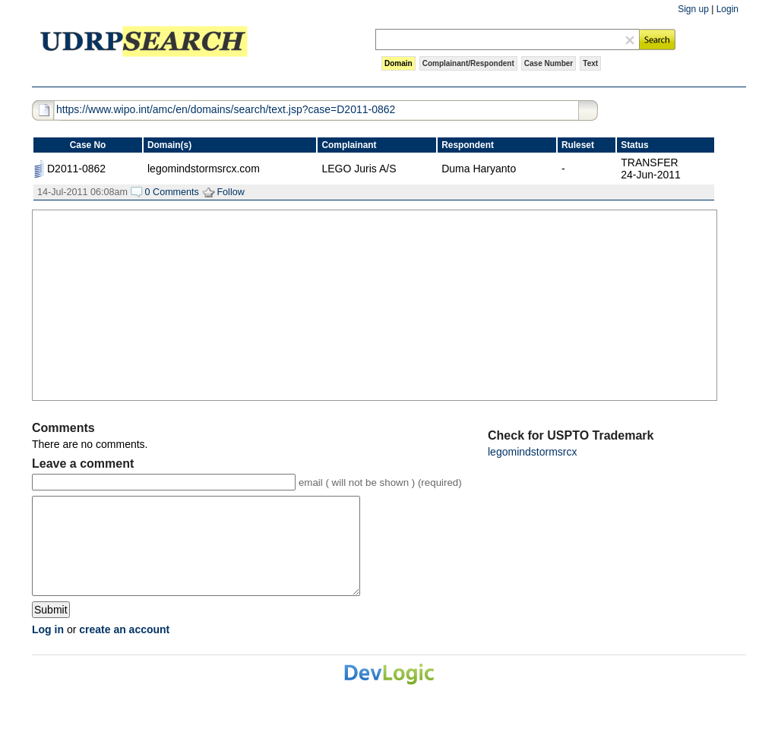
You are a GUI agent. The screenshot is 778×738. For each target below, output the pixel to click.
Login (727, 9)
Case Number (548, 63)
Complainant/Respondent (468, 63)
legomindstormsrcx (532, 452)
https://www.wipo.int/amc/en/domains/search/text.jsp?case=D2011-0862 (225, 109)
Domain (398, 63)
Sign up (693, 9)
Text (590, 63)
